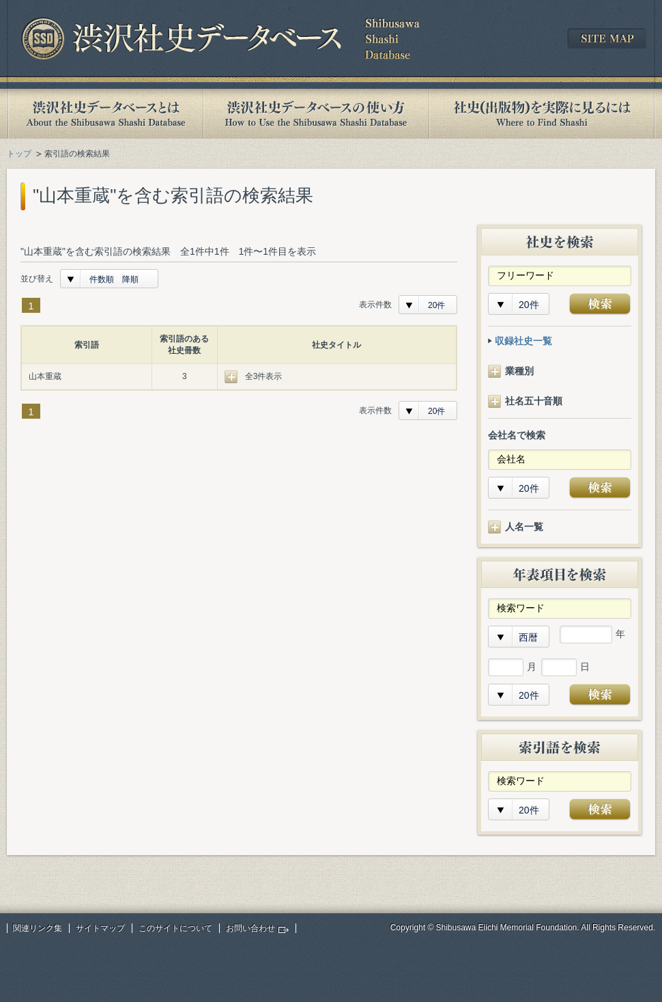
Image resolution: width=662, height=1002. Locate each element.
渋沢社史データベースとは (105, 114)
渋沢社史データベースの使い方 (316, 114)
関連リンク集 (37, 928)
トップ (19, 153)
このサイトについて (175, 928)
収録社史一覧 (523, 340)
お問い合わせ (250, 928)
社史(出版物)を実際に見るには (542, 114)
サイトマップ (100, 928)
